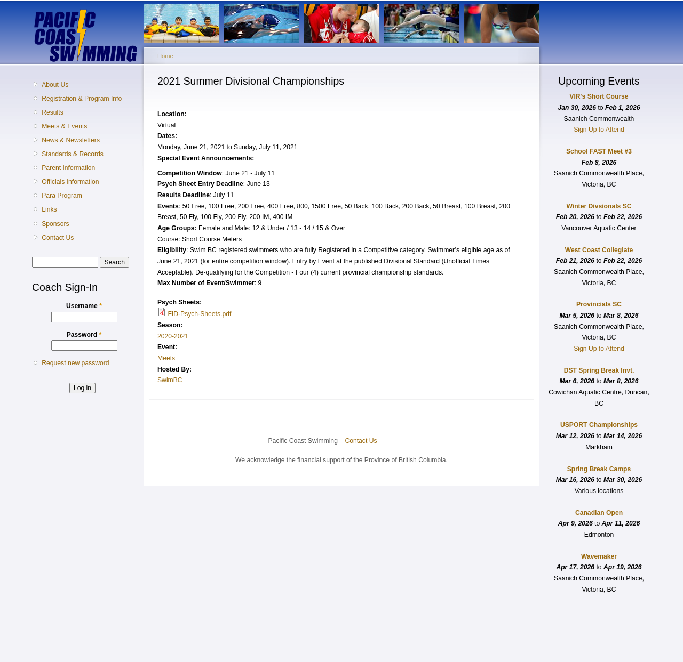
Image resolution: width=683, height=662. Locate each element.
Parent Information (68, 168)
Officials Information (70, 181)
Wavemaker (599, 556)
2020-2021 (172, 336)
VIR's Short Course (598, 96)
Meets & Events (64, 126)
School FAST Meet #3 (599, 151)
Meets (166, 358)
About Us (55, 84)
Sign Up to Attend (599, 129)
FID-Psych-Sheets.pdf (199, 314)
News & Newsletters (71, 140)
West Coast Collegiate (599, 250)
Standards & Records (73, 154)
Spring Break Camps (599, 469)
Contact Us (58, 237)
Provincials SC (599, 304)
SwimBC (169, 380)
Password (84, 334)
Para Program (62, 195)
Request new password (75, 363)
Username (84, 306)
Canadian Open (599, 512)
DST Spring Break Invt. (599, 370)
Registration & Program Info (82, 98)
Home (165, 56)
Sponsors (55, 224)
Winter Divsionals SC (598, 206)
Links (49, 209)
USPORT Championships (599, 425)
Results (52, 112)
